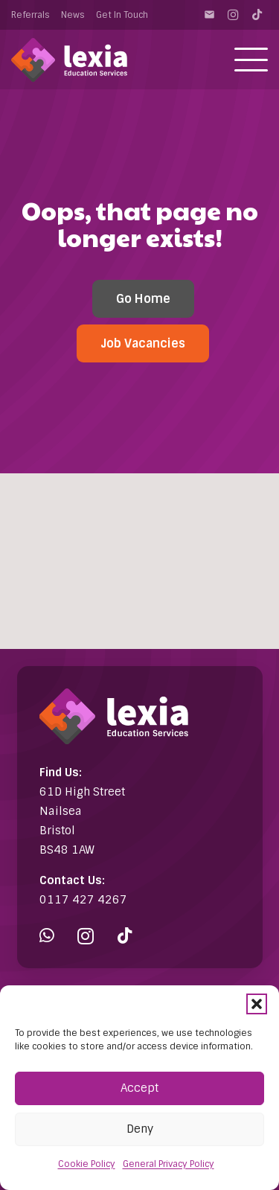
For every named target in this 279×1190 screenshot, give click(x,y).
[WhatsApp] (46, 935)
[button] (256, 1004)
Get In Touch (122, 15)
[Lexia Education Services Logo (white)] (69, 60)
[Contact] (209, 15)
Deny (139, 1129)
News (73, 15)
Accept (139, 1088)
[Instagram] (233, 15)
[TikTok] (257, 15)
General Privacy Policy (168, 1164)
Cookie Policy (86, 1164)
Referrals (30, 15)
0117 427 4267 (83, 899)
